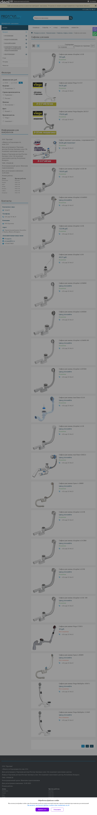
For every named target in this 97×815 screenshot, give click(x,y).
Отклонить (57, 809)
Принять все (42, 809)
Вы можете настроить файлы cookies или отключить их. (48, 805)
